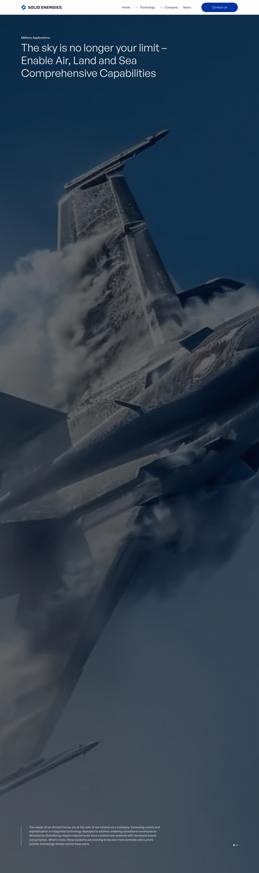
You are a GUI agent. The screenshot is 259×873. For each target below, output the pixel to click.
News (187, 7)
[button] (145, 7)
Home (126, 7)
